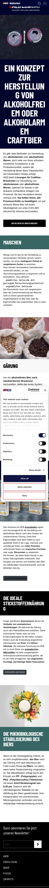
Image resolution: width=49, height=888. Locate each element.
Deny (24, 495)
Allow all (24, 478)
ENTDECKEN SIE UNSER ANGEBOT (24, 223)
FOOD (7, 873)
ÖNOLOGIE (10, 862)
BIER (6, 867)
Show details (35, 470)
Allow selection (24, 487)
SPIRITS (8, 879)
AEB (5, 856)
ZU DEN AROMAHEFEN (15, 578)
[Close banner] (45, 390)
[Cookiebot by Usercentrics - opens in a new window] (29, 390)
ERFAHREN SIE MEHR (15, 672)
